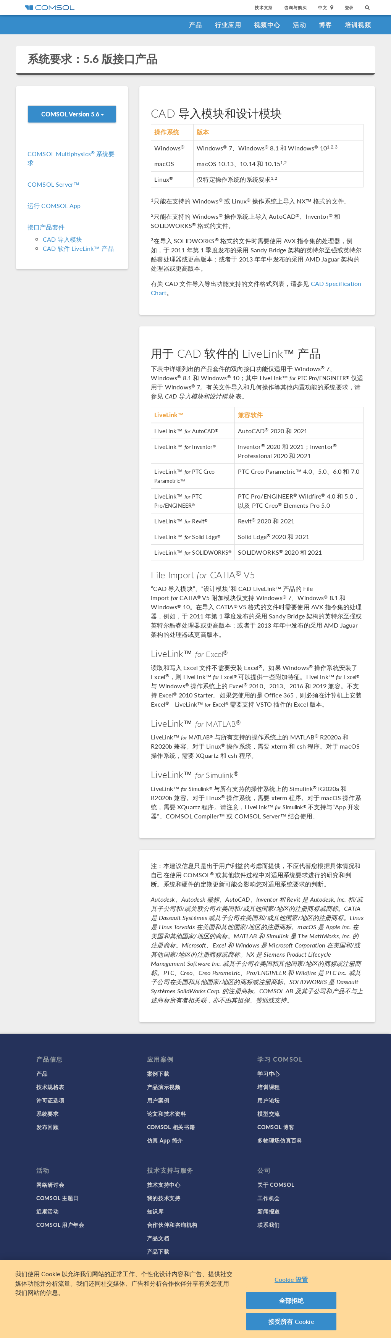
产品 (195, 24)
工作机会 (268, 1198)
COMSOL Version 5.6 (72, 114)
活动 (299, 24)
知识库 (155, 1211)
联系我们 (268, 1224)
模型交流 (268, 1113)
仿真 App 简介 (165, 1140)
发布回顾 (47, 1127)
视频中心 (267, 24)
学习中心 (268, 1073)
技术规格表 (50, 1087)
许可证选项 (50, 1100)
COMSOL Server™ (53, 184)
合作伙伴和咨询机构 (172, 1224)
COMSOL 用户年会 (60, 1224)
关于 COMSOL (275, 1184)
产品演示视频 (164, 1087)
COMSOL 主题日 (57, 1198)
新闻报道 (268, 1211)
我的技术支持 (164, 1198)
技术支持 (264, 7)
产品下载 (158, 1251)
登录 (349, 7)
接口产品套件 (46, 227)
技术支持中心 (164, 1184)
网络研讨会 (50, 1184)
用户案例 (158, 1100)
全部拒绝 (291, 1302)
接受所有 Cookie (291, 1323)
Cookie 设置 (291, 1281)
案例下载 (158, 1073)
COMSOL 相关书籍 (171, 1127)
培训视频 (358, 24)
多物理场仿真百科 (279, 1140)
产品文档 (158, 1238)
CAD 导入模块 (62, 239)
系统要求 (47, 1113)
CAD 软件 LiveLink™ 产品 (78, 248)
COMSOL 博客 (275, 1127)
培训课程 (268, 1087)
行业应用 (228, 24)
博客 (325, 24)
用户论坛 (268, 1100)
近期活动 (47, 1211)
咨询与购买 (295, 7)
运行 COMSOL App (54, 205)
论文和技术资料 (166, 1113)
